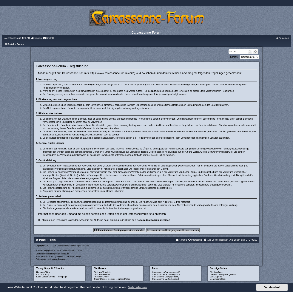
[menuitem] (26, 38)
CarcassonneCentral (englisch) (166, 274)
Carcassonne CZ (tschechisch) (166, 279)
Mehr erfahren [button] (137, 287)
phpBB (49, 250)
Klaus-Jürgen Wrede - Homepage (51, 277)
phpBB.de (65, 254)
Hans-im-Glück (43, 272)
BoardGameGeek (218, 279)
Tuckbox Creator (101, 277)
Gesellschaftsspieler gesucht (223, 274)
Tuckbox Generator (103, 274)
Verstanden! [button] (272, 287)
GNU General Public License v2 (126, 148)
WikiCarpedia (216, 277)
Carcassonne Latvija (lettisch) (165, 277)
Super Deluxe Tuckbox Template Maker (112, 279)
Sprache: (234, 57)
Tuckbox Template (102, 272)
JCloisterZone (216, 272)
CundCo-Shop (42, 274)
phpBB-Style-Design (72, 257)
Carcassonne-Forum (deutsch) (166, 272)
